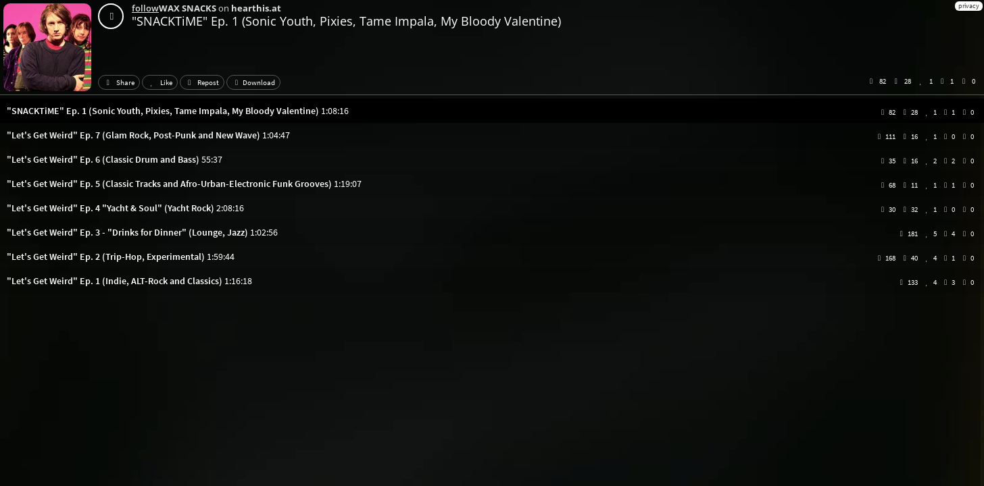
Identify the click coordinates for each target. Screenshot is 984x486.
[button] (492, 111)
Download (253, 82)
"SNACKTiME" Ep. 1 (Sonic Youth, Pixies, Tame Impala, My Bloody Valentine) (346, 21)
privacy (968, 5)
